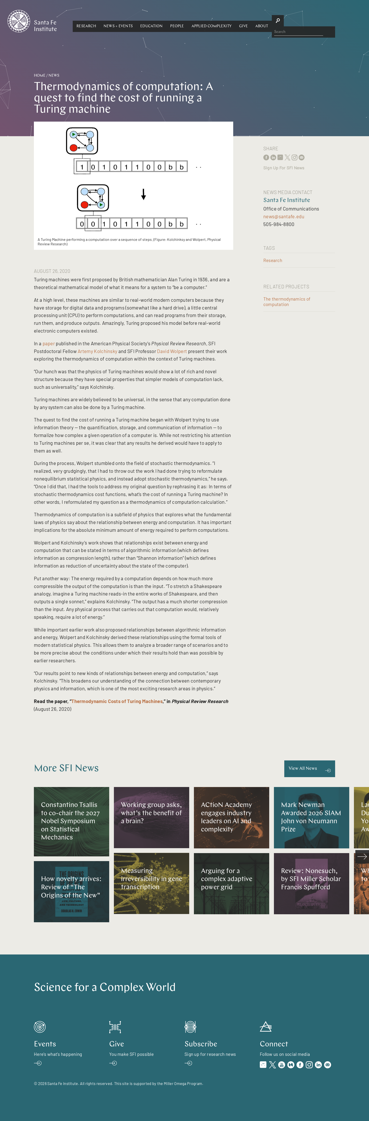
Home (39, 76)
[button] (137, 20)
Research (137, 21)
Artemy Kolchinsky (97, 351)
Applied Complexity (263, 21)
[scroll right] (362, 857)
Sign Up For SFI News (283, 167)
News (53, 76)
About (313, 21)
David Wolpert (172, 351)
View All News (303, 769)
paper (49, 343)
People (228, 21)
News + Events (169, 21)
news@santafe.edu (283, 216)
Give (294, 21)
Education (203, 21)
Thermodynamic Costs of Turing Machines (117, 701)
